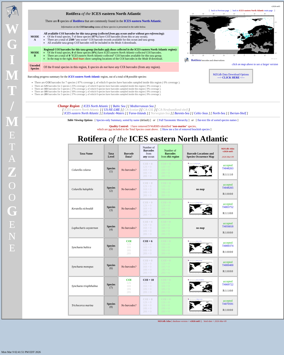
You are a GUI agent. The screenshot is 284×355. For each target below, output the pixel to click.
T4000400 (227, 264)
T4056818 (227, 225)
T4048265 (227, 186)
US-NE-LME (112, 109)
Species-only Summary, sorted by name (117, 120)
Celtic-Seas (201, 113)
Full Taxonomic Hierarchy (173, 120)
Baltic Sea (119, 106)
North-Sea (219, 113)
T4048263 (227, 167)
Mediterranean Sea (142, 106)
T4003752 (227, 205)
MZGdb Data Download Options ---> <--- (231, 76)
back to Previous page (220, 10)
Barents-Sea (181, 113)
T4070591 (227, 302)
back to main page (253, 10)
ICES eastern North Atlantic (81, 113)
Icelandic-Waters (113, 113)
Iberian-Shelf (238, 113)
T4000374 (227, 244)
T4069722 (227, 283)
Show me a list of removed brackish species (186, 129)
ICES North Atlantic (96, 106)
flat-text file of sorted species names (217, 120)
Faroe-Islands (137, 113)
